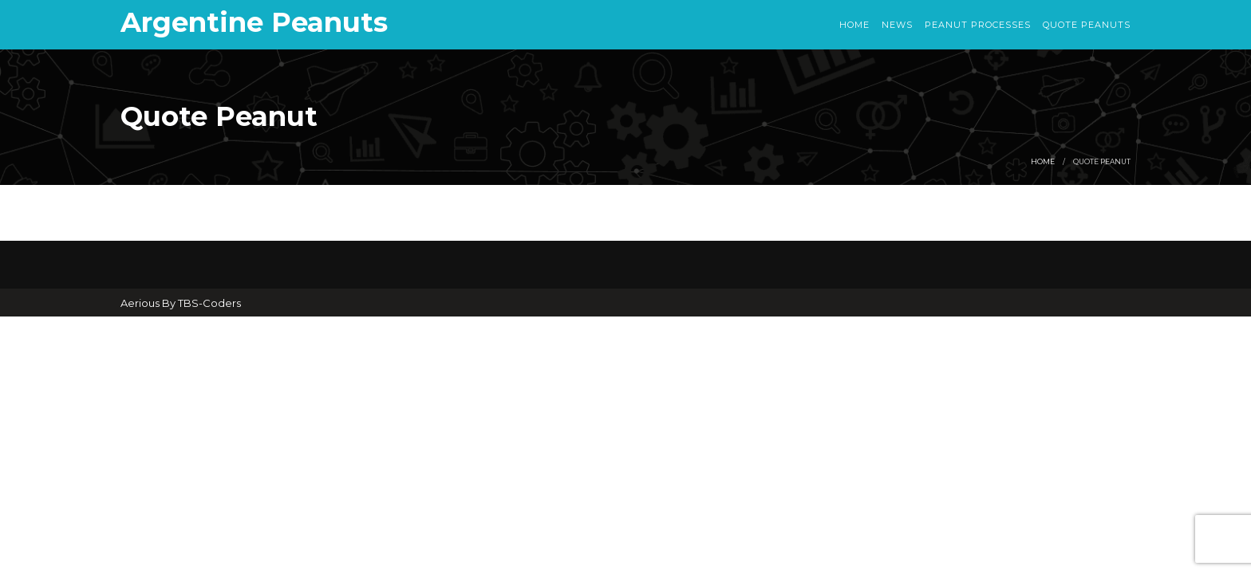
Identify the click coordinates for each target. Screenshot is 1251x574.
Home (854, 24)
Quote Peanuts (1087, 24)
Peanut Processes (978, 24)
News (897, 24)
